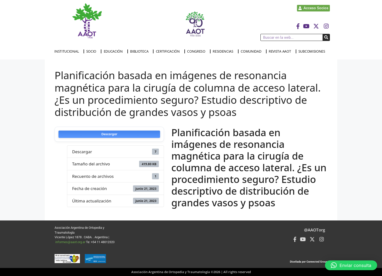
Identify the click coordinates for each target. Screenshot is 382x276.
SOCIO (92, 51)
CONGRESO (197, 51)
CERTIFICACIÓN (169, 51)
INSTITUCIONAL (67, 51)
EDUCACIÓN (114, 51)
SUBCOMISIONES (313, 51)
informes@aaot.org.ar (70, 242)
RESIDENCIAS (224, 51)
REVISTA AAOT (281, 51)
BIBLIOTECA (140, 51)
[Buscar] (326, 37)
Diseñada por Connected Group (308, 261)
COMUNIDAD (252, 51)
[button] (351, 265)
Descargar (109, 134)
